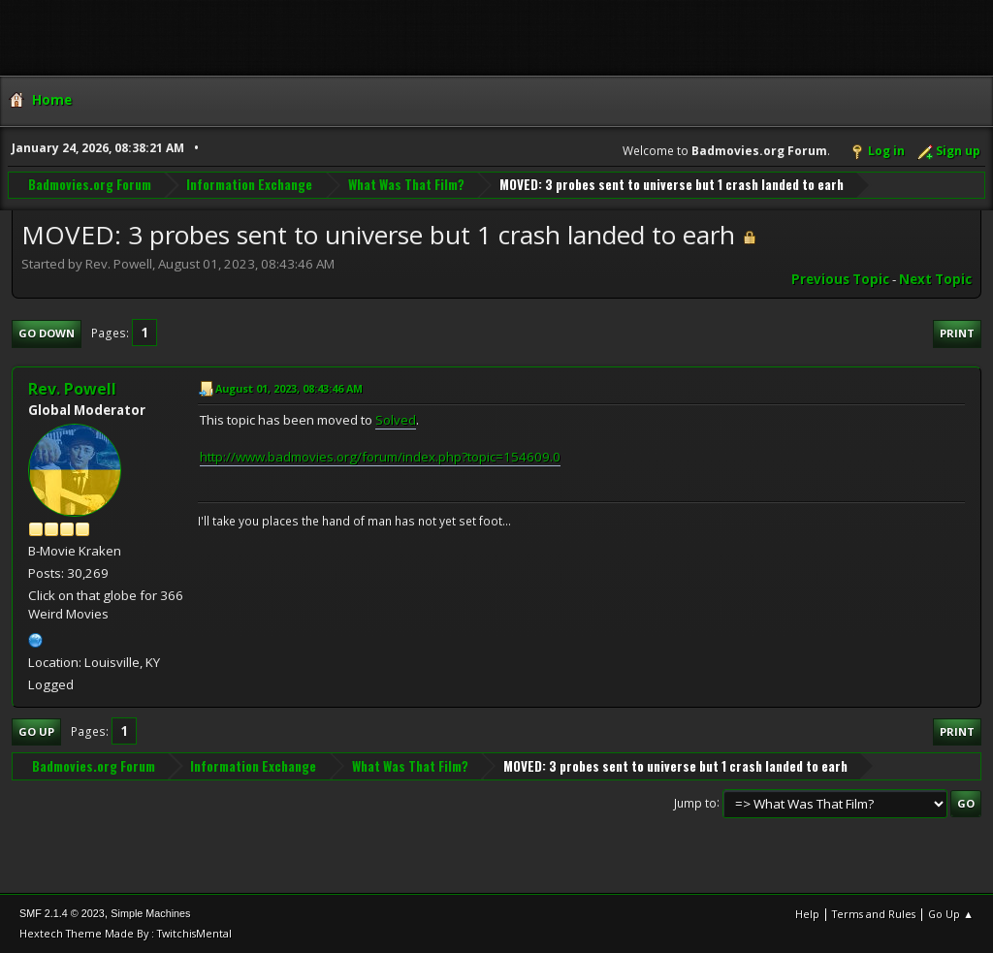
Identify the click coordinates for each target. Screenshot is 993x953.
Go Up (36, 731)
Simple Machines (150, 913)
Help (807, 913)
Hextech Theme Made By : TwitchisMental (125, 933)
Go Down (46, 333)
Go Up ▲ (951, 913)
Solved (395, 420)
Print (957, 333)
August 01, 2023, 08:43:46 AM (289, 388)
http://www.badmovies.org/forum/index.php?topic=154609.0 (380, 456)
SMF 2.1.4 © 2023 (62, 913)
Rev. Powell (72, 388)
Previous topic (840, 279)
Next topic (935, 279)
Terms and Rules (873, 913)
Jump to (695, 802)
